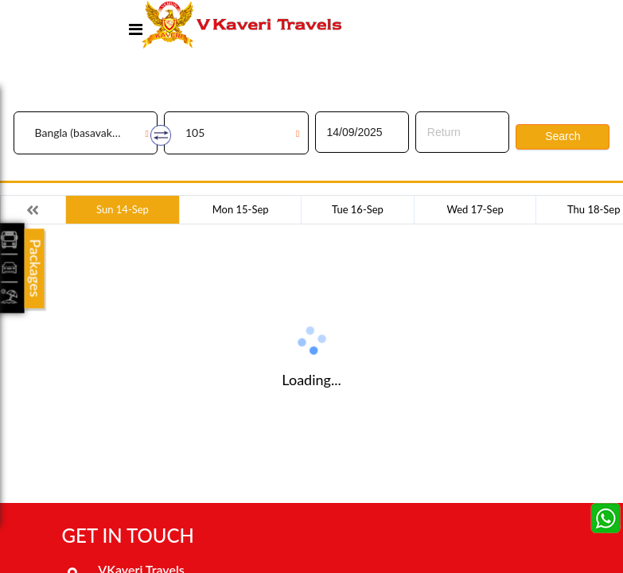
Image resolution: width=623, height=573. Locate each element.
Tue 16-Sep (358, 209)
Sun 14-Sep (122, 209)
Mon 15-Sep (240, 209)
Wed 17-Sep (475, 209)
